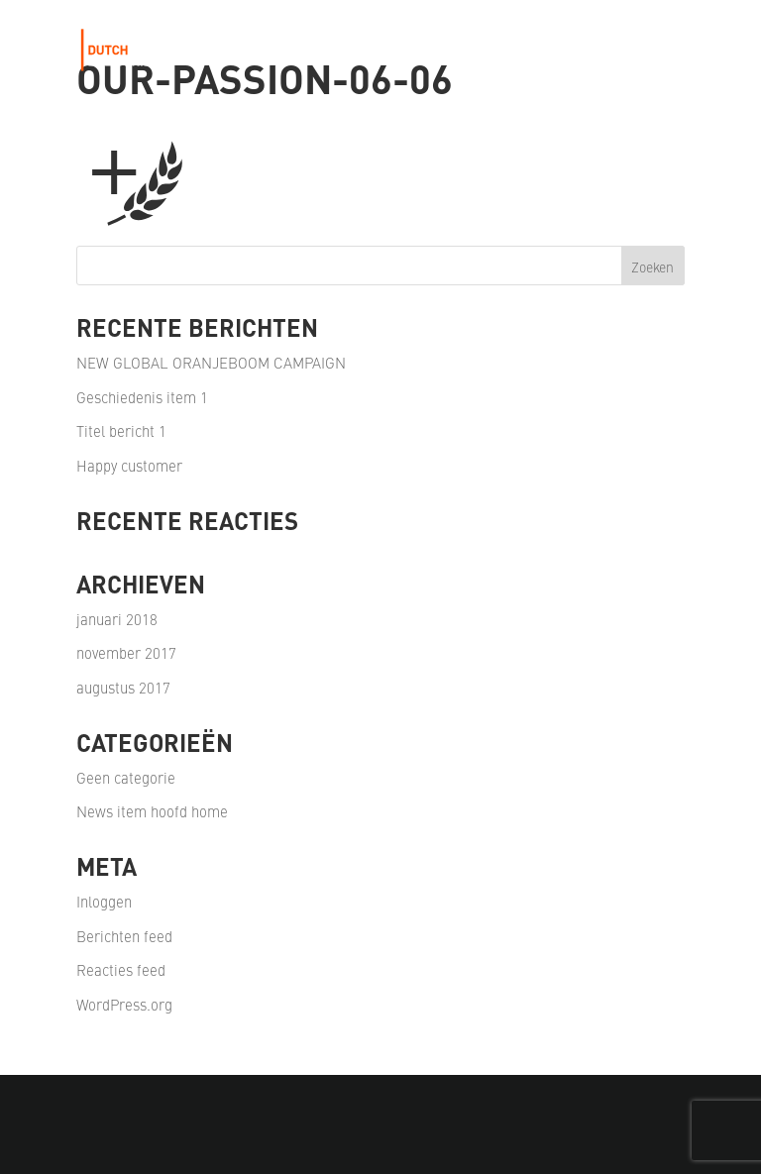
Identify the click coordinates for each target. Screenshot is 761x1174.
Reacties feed (120, 969)
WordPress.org (124, 1004)
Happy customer (129, 465)
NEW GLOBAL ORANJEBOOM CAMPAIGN (211, 362)
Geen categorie (125, 777)
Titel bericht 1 (121, 430)
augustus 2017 (123, 687)
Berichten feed (124, 935)
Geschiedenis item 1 (142, 396)
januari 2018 (117, 618)
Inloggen (104, 901)
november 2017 (126, 652)
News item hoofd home (152, 810)
